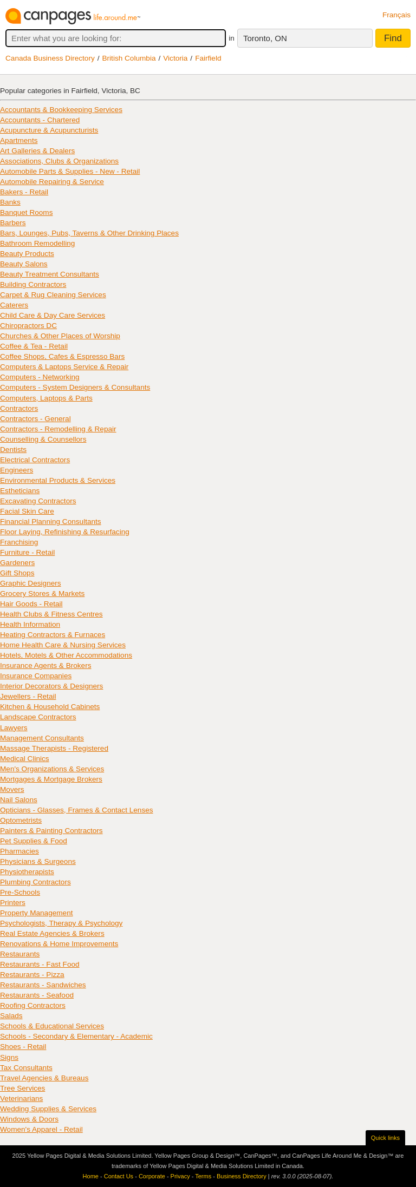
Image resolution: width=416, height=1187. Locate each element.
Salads (11, 1016)
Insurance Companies (36, 676)
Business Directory (241, 1176)
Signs (9, 1057)
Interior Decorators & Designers (51, 686)
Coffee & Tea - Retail (34, 346)
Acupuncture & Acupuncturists (49, 130)
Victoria (175, 58)
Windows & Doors (29, 1119)
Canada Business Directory (50, 58)
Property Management (36, 913)
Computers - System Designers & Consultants (75, 387)
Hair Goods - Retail (31, 604)
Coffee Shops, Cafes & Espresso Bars (62, 356)
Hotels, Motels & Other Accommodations (66, 655)
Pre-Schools (20, 892)
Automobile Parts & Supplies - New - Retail (70, 171)
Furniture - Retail (27, 552)
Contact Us (118, 1176)
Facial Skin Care (27, 511)
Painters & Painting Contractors (51, 831)
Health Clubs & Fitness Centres (51, 614)
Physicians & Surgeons (38, 861)
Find (393, 38)
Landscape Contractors (38, 717)
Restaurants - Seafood (37, 995)
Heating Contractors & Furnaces (52, 635)
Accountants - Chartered (40, 120)
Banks (10, 202)
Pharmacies (19, 851)
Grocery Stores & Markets (42, 593)
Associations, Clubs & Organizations (59, 161)
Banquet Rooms (26, 212)
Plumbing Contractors (35, 882)
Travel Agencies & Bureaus (44, 1078)
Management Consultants (42, 738)
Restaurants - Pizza (32, 974)
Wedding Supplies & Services (48, 1109)
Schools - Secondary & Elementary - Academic (76, 1036)
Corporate (152, 1176)
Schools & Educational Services (52, 1026)
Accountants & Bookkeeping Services (61, 110)
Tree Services (22, 1088)
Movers (12, 789)
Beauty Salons (24, 264)
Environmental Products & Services (57, 480)
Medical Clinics (24, 759)
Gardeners (17, 563)
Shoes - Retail (23, 1046)
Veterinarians (21, 1098)
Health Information (30, 624)
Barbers (13, 223)
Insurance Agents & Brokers (46, 665)
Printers (12, 903)
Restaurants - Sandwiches (43, 985)
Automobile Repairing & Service (52, 182)
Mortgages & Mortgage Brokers (51, 779)
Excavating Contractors (38, 501)
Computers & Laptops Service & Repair (64, 367)
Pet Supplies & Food (33, 841)
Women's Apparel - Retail (41, 1129)
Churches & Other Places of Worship (60, 336)
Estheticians (20, 491)
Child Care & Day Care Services (52, 315)
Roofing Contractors (33, 1005)
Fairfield (208, 58)
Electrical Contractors (35, 460)
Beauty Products (27, 254)
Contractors (19, 408)
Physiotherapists (27, 872)
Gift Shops (17, 573)
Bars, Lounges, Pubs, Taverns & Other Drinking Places (89, 233)
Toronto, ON (265, 38)
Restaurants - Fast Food (40, 964)
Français (396, 15)
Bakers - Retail (24, 192)
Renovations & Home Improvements (59, 944)
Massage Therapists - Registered (54, 748)
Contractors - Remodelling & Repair (58, 429)
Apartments (19, 140)
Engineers (16, 470)
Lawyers (14, 728)
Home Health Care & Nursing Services (63, 645)
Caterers (14, 305)
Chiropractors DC (28, 326)
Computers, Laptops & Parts (46, 398)
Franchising (19, 542)
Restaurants (20, 954)
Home (91, 1176)
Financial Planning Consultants (50, 521)
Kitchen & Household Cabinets (50, 707)
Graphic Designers (30, 583)
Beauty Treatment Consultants (49, 274)
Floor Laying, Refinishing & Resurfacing (64, 532)
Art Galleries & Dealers (37, 151)
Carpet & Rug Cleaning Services (53, 295)
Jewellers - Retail (28, 696)
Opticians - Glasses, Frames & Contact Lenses (76, 810)
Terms (203, 1176)
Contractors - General (35, 419)
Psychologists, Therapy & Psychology (61, 923)
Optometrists (21, 820)
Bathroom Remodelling (37, 243)
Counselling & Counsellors (43, 439)
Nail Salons (18, 800)
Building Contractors (33, 284)
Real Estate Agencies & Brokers (52, 933)
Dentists (13, 449)
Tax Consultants (26, 1068)
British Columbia (129, 58)
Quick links (385, 1137)
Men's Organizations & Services (52, 769)
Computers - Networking (40, 377)
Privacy (180, 1176)
